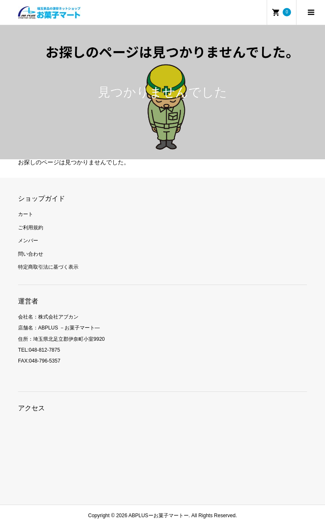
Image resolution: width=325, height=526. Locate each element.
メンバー (28, 241)
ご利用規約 (30, 228)
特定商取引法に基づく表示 (48, 267)
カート (25, 214)
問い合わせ (30, 254)
